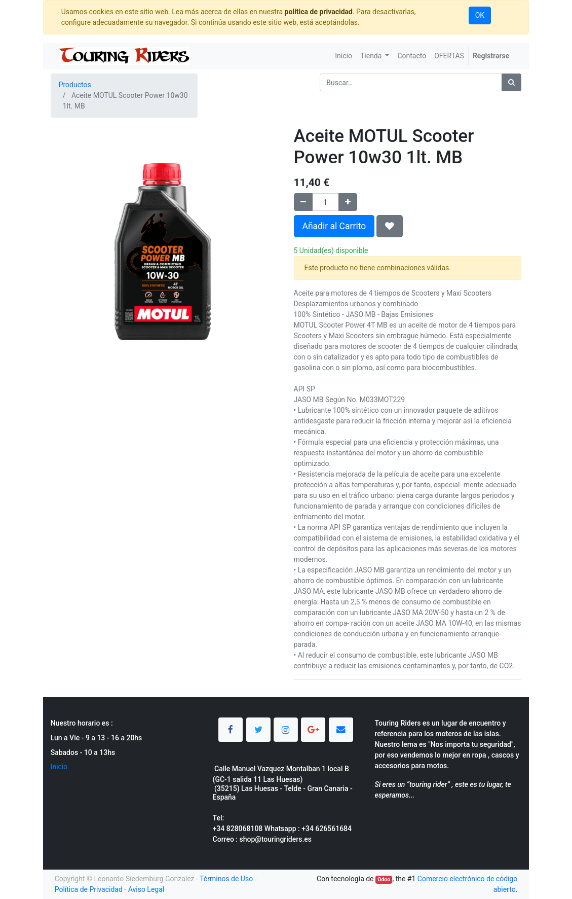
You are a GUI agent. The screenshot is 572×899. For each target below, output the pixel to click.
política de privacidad (319, 12)
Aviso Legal (146, 889)
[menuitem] (343, 56)
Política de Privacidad (89, 889)
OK (479, 15)
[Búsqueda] (511, 82)
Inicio (59, 767)
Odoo (383, 879)
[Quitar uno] (303, 202)
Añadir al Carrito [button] (334, 226)
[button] (389, 226)
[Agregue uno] (347, 202)
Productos (75, 85)
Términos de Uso (226, 879)
